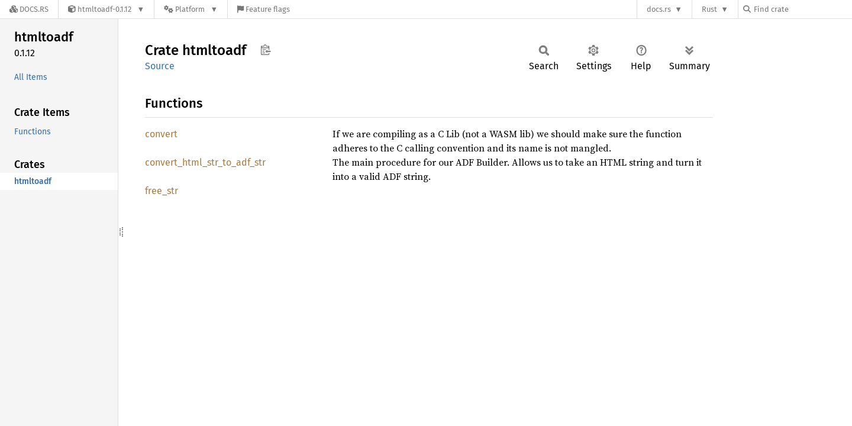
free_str (161, 190)
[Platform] (190, 9)
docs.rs (659, 9)
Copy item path (265, 50)
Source (160, 66)
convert (161, 134)
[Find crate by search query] (802, 9)
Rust (709, 9)
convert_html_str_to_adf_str (205, 162)
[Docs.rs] (29, 9)
